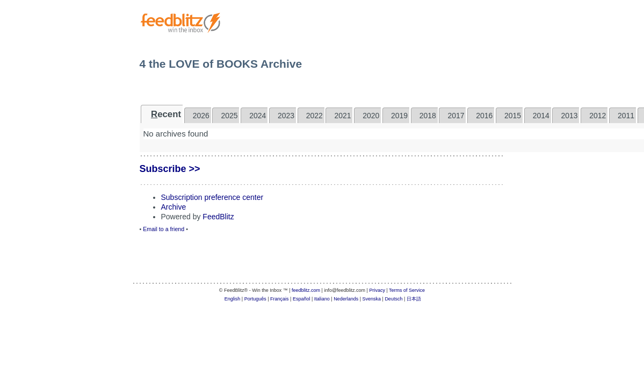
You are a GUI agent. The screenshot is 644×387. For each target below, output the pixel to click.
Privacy (377, 290)
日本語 (414, 299)
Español (301, 299)
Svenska (372, 299)
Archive (173, 207)
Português (255, 299)
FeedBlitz (218, 216)
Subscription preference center (212, 197)
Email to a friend (163, 229)
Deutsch (393, 299)
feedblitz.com (306, 290)
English (233, 299)
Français (279, 299)
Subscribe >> (170, 168)
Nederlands (346, 299)
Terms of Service (407, 290)
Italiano (322, 299)
